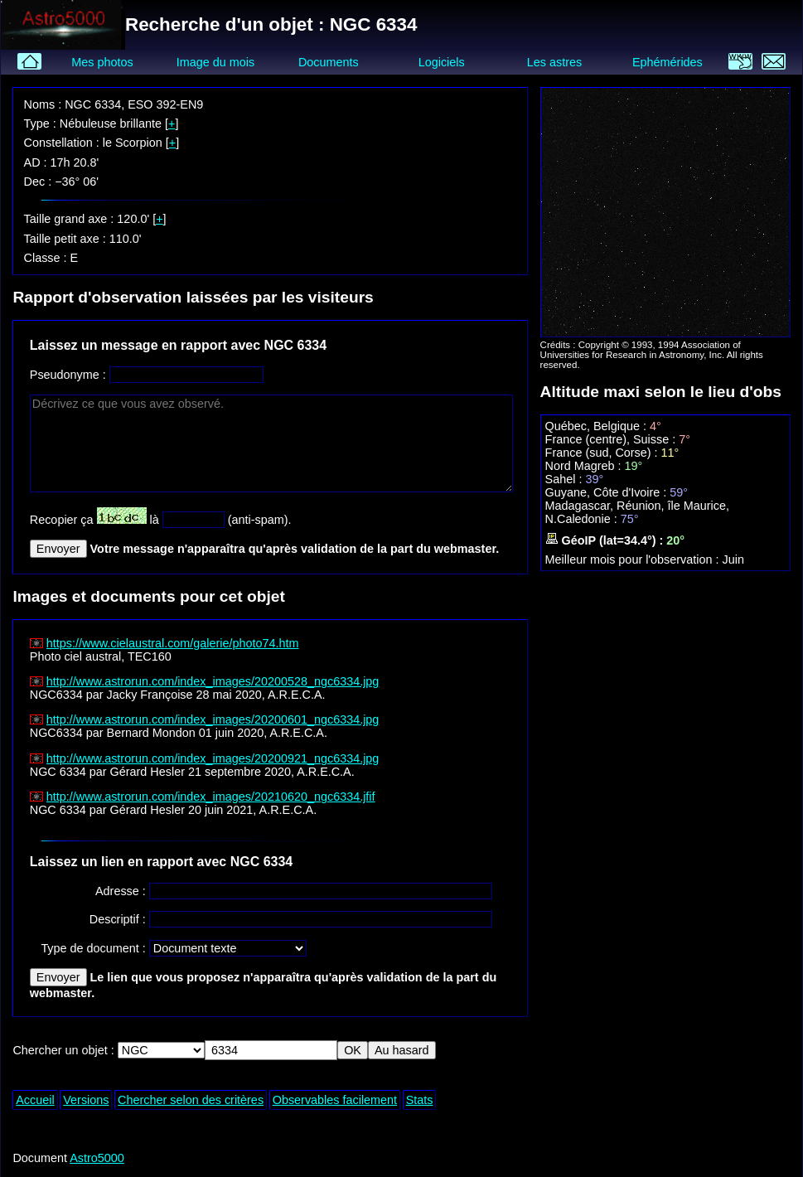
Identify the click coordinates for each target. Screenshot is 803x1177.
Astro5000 (97, 1158)
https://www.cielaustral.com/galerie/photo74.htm (172, 643)
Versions (86, 1100)
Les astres (554, 62)
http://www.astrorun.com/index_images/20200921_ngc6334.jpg (213, 758)
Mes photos (102, 62)
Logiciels (441, 62)
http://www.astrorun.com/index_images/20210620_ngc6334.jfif (210, 796)
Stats (419, 1100)
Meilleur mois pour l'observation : (634, 559)
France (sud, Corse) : (603, 452)
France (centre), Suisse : (612, 439)
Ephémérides (667, 62)
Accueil (35, 1100)
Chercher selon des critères (191, 1100)
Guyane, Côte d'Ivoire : (607, 492)
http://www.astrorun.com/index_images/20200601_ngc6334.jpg (213, 719)
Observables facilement (335, 1100)
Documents (328, 62)
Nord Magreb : (585, 465)
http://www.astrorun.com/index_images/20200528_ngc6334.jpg (213, 681)
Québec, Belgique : (597, 426)
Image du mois (215, 62)
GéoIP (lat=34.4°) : (606, 540)
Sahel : (565, 479)
